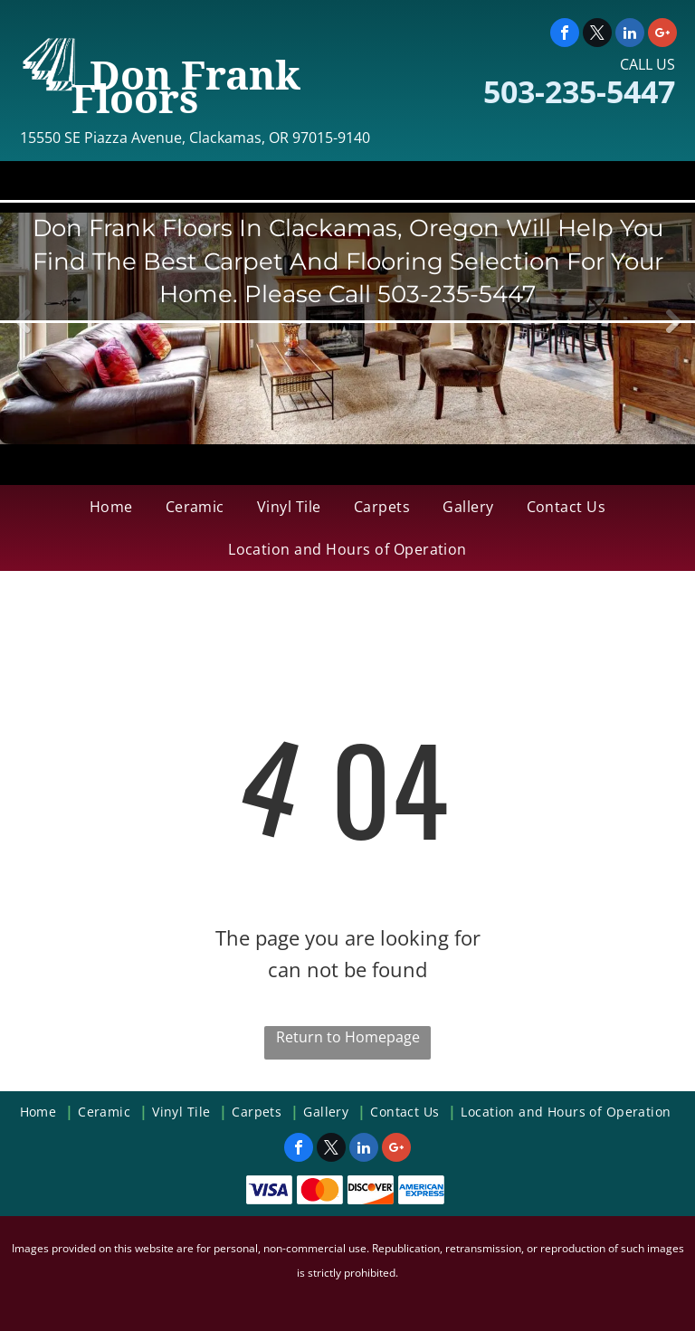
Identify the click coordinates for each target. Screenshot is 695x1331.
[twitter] (597, 35)
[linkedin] (629, 35)
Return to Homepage (348, 1037)
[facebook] (564, 35)
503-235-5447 (579, 91)
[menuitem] (111, 506)
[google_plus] (662, 35)
